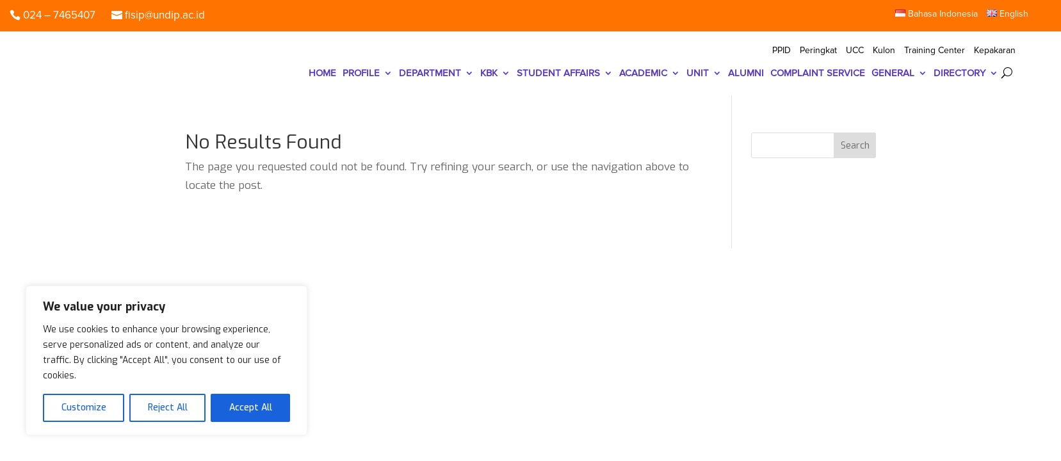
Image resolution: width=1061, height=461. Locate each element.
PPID (781, 51)
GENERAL (892, 74)
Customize (83, 407)
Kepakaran (995, 51)
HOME (322, 74)
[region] (166, 360)
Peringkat (818, 51)
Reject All (168, 407)
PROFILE (361, 74)
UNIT (697, 74)
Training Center (934, 51)
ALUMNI (746, 74)
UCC (855, 51)
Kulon (884, 51)
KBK (489, 74)
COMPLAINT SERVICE (817, 74)
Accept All (250, 407)
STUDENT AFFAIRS (558, 74)
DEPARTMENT (430, 74)
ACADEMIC (643, 74)
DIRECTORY (959, 74)
